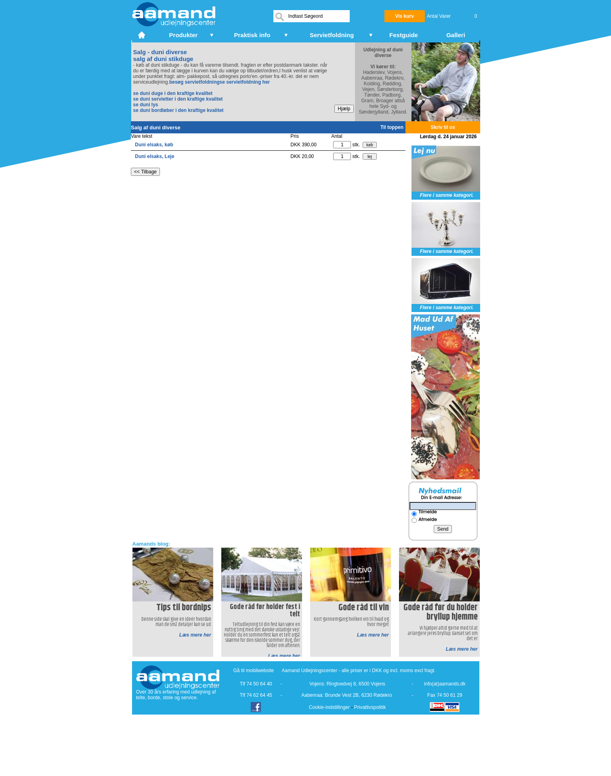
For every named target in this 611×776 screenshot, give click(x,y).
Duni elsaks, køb (154, 145)
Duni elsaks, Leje (154, 156)
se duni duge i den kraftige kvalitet (173, 93)
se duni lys (145, 105)
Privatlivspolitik (370, 707)
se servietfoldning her (245, 82)
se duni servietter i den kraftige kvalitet (178, 99)
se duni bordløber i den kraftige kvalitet (178, 110)
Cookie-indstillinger (329, 707)
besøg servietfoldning (194, 82)
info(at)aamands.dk (445, 684)
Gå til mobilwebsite (253, 670)
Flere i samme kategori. (447, 195)
